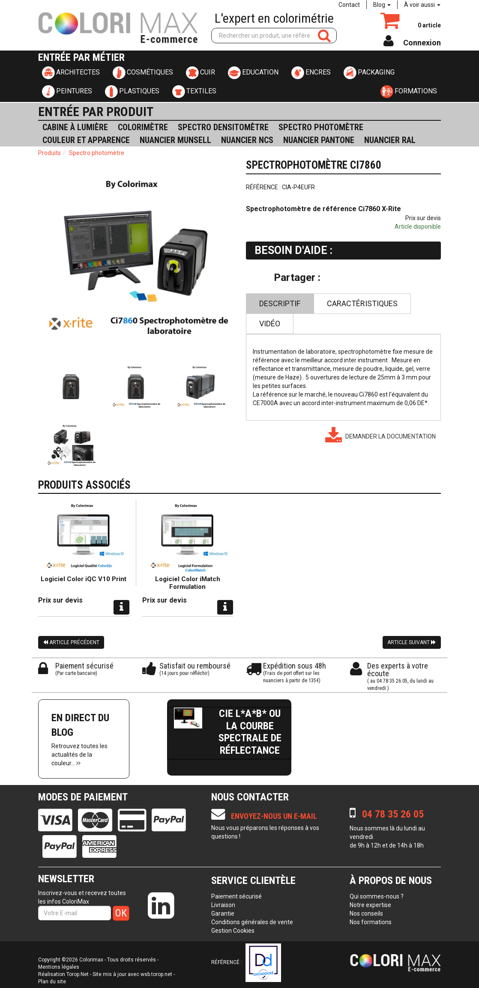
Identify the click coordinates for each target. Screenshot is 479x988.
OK (121, 913)
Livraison (223, 904)
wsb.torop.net (156, 974)
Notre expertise (370, 904)
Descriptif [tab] (279, 303)
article (429, 25)
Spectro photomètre (96, 152)
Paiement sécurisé (236, 896)
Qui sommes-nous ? (377, 896)
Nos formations (371, 922)
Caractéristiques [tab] (362, 303)
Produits (49, 152)
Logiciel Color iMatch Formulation (187, 583)
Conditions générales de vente (252, 922)
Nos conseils (366, 913)
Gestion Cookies (232, 930)
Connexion (422, 42)
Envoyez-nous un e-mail (264, 814)
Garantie (222, 913)
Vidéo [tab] (269, 323)
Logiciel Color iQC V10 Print (83, 579)
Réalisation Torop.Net (63, 974)
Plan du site (52, 982)
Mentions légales (58, 967)
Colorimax (91, 960)
